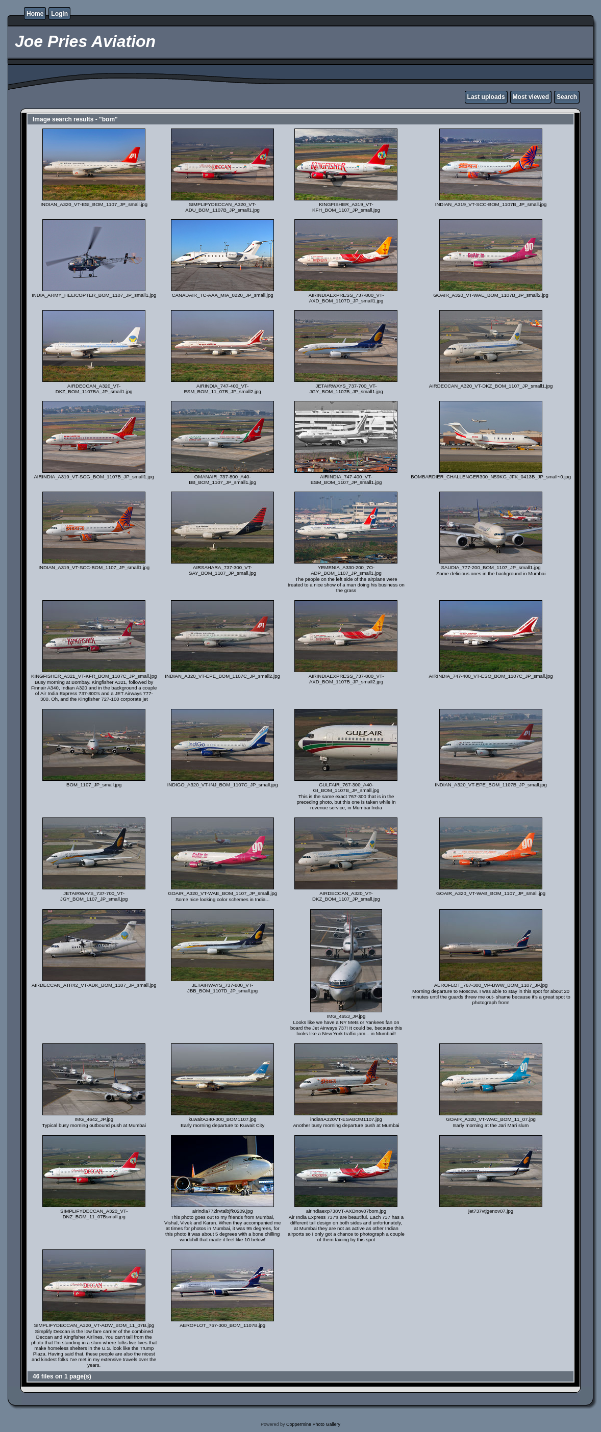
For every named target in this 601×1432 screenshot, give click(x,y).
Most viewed (531, 96)
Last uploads (486, 96)
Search (567, 96)
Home (35, 13)
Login (59, 13)
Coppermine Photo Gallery (313, 1424)
